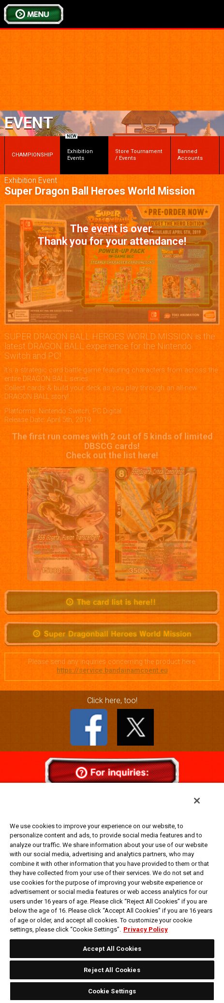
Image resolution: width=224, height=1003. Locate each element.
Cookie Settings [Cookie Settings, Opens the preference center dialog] (112, 991)
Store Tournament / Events (139, 154)
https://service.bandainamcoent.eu (112, 670)
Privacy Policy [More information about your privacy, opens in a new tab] (145, 929)
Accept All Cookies (112, 948)
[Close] (197, 800)
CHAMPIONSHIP (32, 155)
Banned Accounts (190, 154)
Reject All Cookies (112, 970)
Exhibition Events (79, 148)
